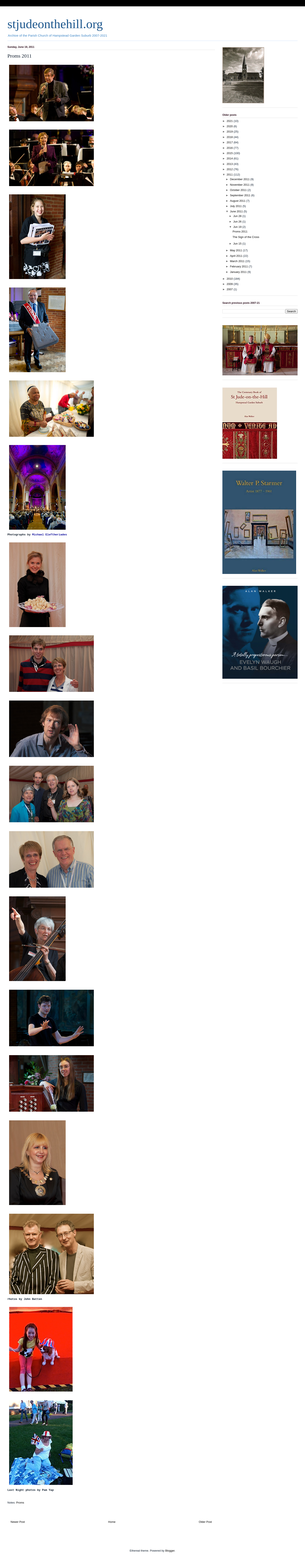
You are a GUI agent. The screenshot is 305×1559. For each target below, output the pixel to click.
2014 (230, 158)
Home (112, 1521)
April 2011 (236, 255)
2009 (230, 284)
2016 (230, 147)
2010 (230, 278)
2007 (230, 289)
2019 (230, 131)
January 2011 (238, 272)
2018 (230, 137)
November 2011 (240, 184)
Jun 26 (237, 221)
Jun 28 (237, 216)
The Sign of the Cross (246, 237)
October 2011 (238, 190)
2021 (230, 121)
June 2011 (237, 211)
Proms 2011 (240, 231)
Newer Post (18, 1521)
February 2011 (239, 266)
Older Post (205, 1521)
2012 (230, 169)
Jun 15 (237, 243)
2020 (230, 126)
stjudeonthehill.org (55, 24)
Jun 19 (237, 226)
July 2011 (236, 206)
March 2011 (237, 261)
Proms (20, 1502)
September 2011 (240, 195)
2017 (230, 142)
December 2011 (240, 179)
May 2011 (236, 250)
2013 (230, 164)
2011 (230, 174)
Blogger (170, 1550)
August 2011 (238, 200)
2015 (230, 153)
